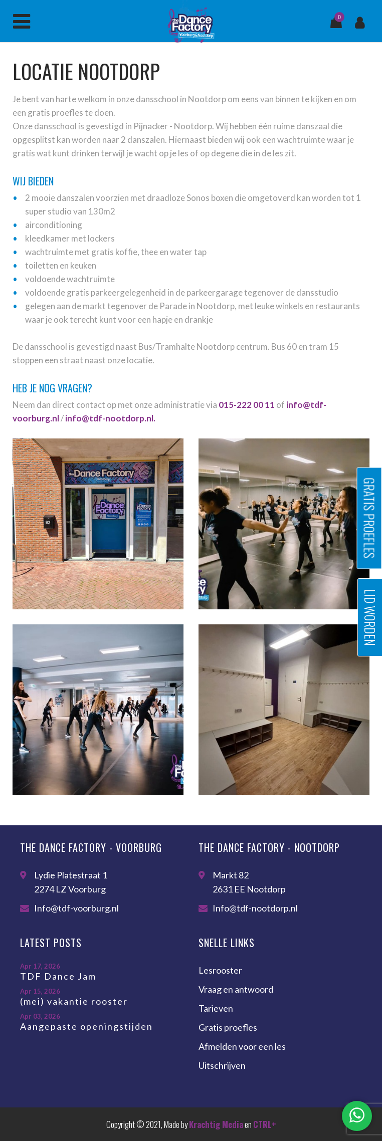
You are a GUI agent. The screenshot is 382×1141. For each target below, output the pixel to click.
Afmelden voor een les (242, 1046)
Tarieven (216, 1008)
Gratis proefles (228, 1027)
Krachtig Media (216, 1124)
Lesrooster (220, 970)
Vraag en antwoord (236, 989)
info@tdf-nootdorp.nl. (110, 418)
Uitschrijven (222, 1065)
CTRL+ (264, 1124)
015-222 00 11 (247, 404)
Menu (21, 21)
